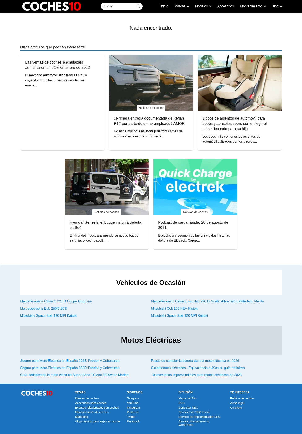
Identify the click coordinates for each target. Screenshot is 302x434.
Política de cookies (242, 398)
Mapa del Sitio (187, 398)
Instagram (133, 407)
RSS (181, 403)
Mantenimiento (251, 6)
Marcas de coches (87, 398)
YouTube (132, 403)
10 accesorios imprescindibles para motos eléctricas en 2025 (196, 375)
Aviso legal (237, 403)
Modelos (201, 6)
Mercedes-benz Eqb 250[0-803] (43, 308)
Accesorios (225, 6)
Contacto (236, 407)
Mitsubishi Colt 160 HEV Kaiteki (174, 308)
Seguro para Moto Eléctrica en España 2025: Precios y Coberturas (69, 360)
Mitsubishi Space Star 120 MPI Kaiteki (48, 315)
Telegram (133, 398)
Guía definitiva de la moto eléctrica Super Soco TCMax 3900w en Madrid (74, 375)
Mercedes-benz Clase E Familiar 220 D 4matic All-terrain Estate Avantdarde (207, 301)
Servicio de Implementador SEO (199, 416)
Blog (275, 6)
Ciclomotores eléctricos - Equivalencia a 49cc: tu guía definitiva (198, 368)
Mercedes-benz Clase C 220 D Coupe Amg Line (56, 301)
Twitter (131, 416)
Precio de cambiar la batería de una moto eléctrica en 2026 (195, 360)
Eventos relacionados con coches (97, 407)
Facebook (133, 421)
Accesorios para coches (90, 403)
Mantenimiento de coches (92, 412)
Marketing (81, 416)
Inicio (164, 6)
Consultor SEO (188, 407)
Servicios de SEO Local (193, 412)
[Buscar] (138, 6)
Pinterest (132, 412)
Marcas (179, 6)
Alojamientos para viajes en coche (97, 421)
